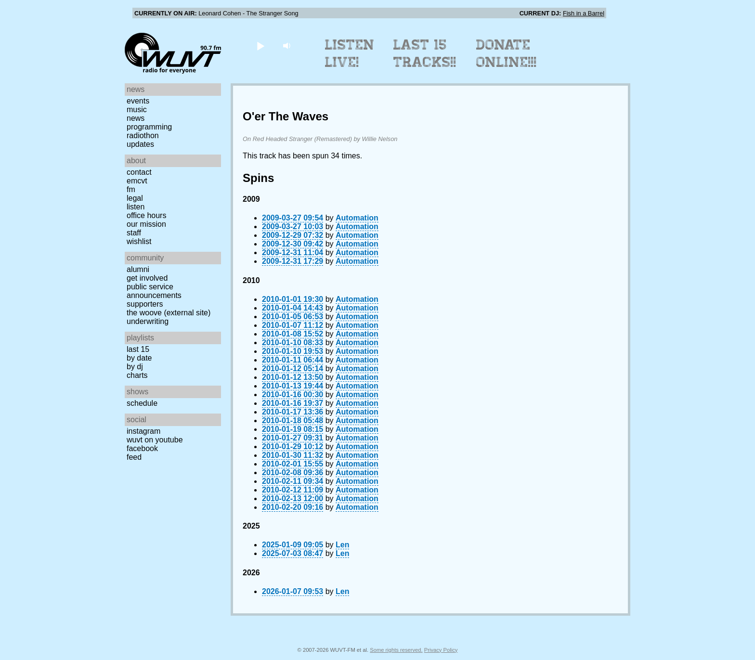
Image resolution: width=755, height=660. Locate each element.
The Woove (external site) (168, 313)
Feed (134, 457)
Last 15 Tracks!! (424, 53)
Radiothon (143, 135)
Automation (357, 218)
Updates (140, 144)
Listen (135, 207)
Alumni (138, 269)
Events (138, 101)
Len (342, 545)
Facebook (142, 448)
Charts (137, 375)
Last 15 (138, 349)
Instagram (143, 431)
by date (139, 358)
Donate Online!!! (506, 53)
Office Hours (146, 215)
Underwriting (148, 321)
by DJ (135, 366)
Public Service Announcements (154, 291)
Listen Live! (350, 53)
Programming (149, 127)
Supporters (145, 304)
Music (137, 109)
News (135, 118)
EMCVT (137, 181)
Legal (135, 198)
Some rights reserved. (396, 650)
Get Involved (147, 278)
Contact (139, 172)
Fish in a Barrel (583, 13)
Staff (134, 233)
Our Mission (146, 224)
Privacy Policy (441, 650)
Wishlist (139, 241)
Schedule (142, 403)
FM (131, 189)
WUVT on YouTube (155, 440)
